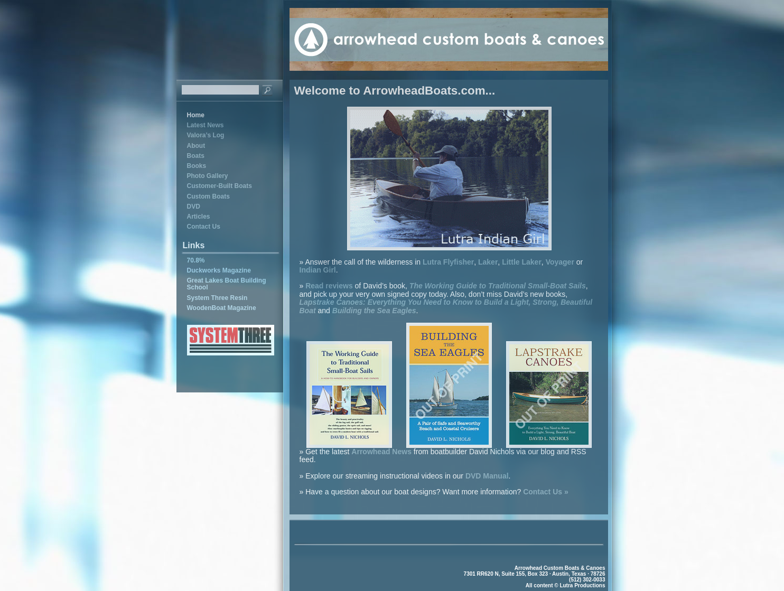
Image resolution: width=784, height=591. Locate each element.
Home (195, 115)
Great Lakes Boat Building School (226, 284)
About (196, 145)
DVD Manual (487, 476)
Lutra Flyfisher (448, 262)
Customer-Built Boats (219, 186)
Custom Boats (208, 196)
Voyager (560, 262)
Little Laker (522, 262)
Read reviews (329, 286)
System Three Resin (217, 298)
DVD (193, 206)
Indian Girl (318, 270)
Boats (195, 156)
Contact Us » (545, 491)
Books (197, 166)
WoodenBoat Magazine (221, 308)
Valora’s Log (206, 135)
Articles (198, 216)
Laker (488, 262)
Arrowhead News (381, 451)
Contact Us (203, 226)
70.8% (196, 260)
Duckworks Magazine (219, 270)
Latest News (205, 125)
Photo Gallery (207, 176)
